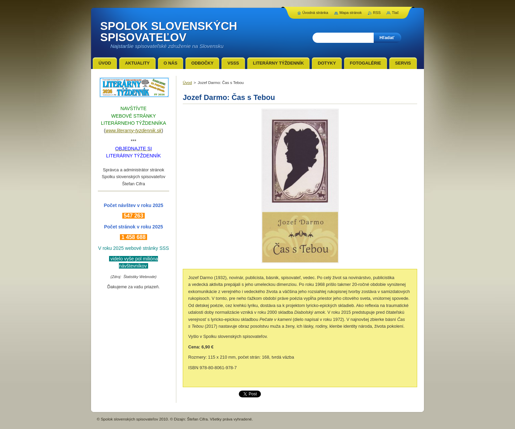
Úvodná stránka (315, 13)
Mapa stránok (350, 13)
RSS (376, 13)
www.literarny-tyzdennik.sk (134, 130)
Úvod (187, 83)
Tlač (395, 13)
